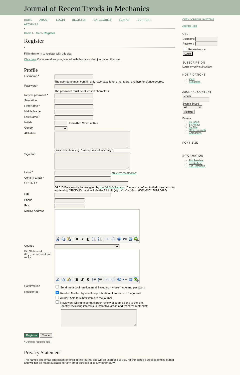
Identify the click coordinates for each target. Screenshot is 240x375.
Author (64, 297)
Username (189, 39)
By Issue (194, 122)
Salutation (30, 100)
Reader (65, 293)
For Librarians (197, 166)
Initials (28, 122)
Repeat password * (36, 95)
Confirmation (32, 285)
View (191, 79)
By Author (194, 124)
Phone (28, 199)
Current (144, 20)
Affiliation (30, 133)
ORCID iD (30, 182)
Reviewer (66, 302)
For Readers (196, 160)
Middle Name (32, 111)
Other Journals (197, 130)
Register (79, 20)
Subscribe (194, 82)
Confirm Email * (34, 177)
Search (124, 20)
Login (60, 20)
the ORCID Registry (112, 187)
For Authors (195, 163)
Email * (28, 172)
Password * (31, 85)
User (38, 33)
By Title (193, 127)
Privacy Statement (124, 173)
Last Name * (32, 116)
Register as (31, 291)
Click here (30, 59)
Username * (31, 76)
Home (28, 20)
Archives (31, 24)
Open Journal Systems (198, 19)
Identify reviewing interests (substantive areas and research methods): (104, 305)
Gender (29, 127)
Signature (30, 154)
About (44, 20)
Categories (195, 133)
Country (29, 245)
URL (27, 194)
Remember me (197, 49)
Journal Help (189, 26)
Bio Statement (33, 251)
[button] (57, 239)
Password (188, 43)
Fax (26, 205)
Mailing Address (34, 210)
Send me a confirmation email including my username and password (102, 287)
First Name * (32, 105)
